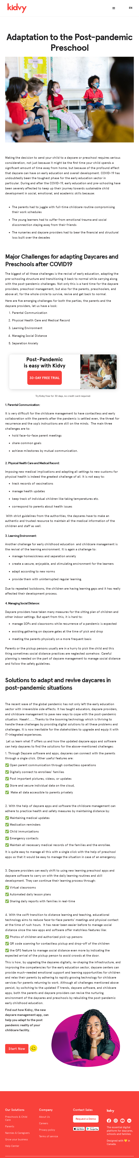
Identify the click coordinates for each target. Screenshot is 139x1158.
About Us (44, 1116)
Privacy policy (47, 1129)
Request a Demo (86, 1118)
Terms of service (48, 1136)
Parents (9, 1126)
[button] (114, 8)
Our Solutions (14, 1110)
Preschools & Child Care (16, 1118)
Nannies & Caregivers (17, 1133)
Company (45, 1110)
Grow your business (16, 1139)
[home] (19, 8)
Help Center (12, 1146)
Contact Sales (83, 1110)
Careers (43, 1123)
